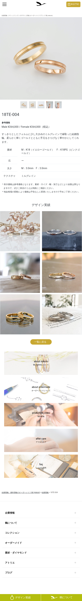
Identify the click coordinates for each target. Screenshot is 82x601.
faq (41, 466)
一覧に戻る (40, 341)
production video (41, 414)
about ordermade (41, 389)
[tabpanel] (41, 58)
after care (41, 440)
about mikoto (41, 363)
